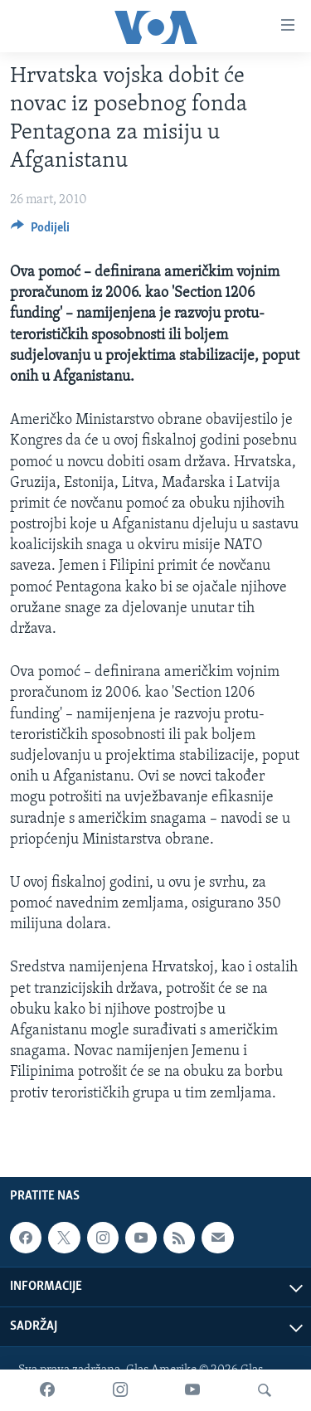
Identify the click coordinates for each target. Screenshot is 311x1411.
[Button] (40, 231)
